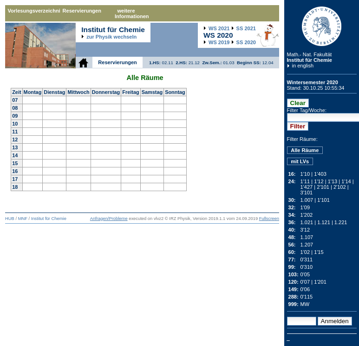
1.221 (340, 222)
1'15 (319, 252)
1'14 (346, 181)
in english (303, 65)
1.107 (306, 237)
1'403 (320, 174)
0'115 (306, 296)
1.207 (306, 244)
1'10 (305, 174)
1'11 (305, 181)
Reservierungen (82, 10)
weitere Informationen (132, 13)
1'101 (323, 200)
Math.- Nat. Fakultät (309, 54)
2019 (219, 42)
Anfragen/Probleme (109, 218)
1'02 (305, 252)
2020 (246, 42)
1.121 (323, 222)
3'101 (306, 192)
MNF (22, 218)
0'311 (306, 259)
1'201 (320, 282)
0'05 (305, 274)
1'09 (305, 207)
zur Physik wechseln (111, 37)
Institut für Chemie (309, 60)
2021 (219, 28)
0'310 (306, 267)
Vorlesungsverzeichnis (34, 10)
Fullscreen (269, 218)
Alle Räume (305, 150)
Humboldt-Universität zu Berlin (322, 26)
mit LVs (300, 161)
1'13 (333, 181)
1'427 (306, 187)
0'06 (305, 289)
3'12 (305, 230)
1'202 (306, 215)
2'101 (323, 187)
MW (305, 304)
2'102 (339, 187)
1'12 (319, 181)
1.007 (306, 200)
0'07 (305, 282)
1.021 (306, 222)
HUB (9, 218)
